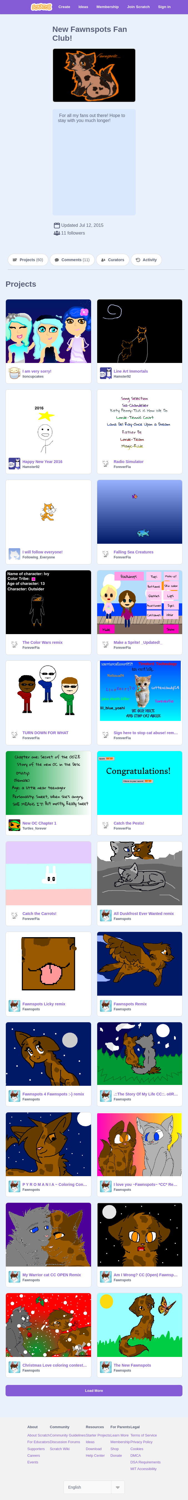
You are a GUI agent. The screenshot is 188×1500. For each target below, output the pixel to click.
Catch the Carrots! (39, 913)
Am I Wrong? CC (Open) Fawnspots (146, 1275)
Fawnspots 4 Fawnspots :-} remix (53, 1094)
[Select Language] (94, 1487)
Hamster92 (122, 376)
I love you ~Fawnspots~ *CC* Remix (146, 1184)
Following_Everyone (38, 557)
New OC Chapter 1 (39, 823)
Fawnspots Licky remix (43, 1004)
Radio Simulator (129, 461)
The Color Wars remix (42, 642)
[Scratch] (41, 7)
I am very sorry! (36, 371)
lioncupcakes (33, 376)
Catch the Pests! (129, 823)
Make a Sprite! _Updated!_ (138, 642)
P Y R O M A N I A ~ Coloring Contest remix (55, 1184)
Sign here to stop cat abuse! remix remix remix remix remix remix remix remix (146, 733)
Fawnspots (122, 919)
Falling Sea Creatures (134, 552)
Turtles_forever (34, 828)
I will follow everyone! (42, 552)
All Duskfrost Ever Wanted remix (144, 913)
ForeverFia (122, 467)
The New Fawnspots (132, 1365)
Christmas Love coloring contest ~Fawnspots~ (55, 1365)
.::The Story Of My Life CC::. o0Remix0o (146, 1094)
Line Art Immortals (131, 371)
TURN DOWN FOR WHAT (45, 733)
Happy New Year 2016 (42, 461)
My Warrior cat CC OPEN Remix (51, 1275)
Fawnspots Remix (130, 1004)
